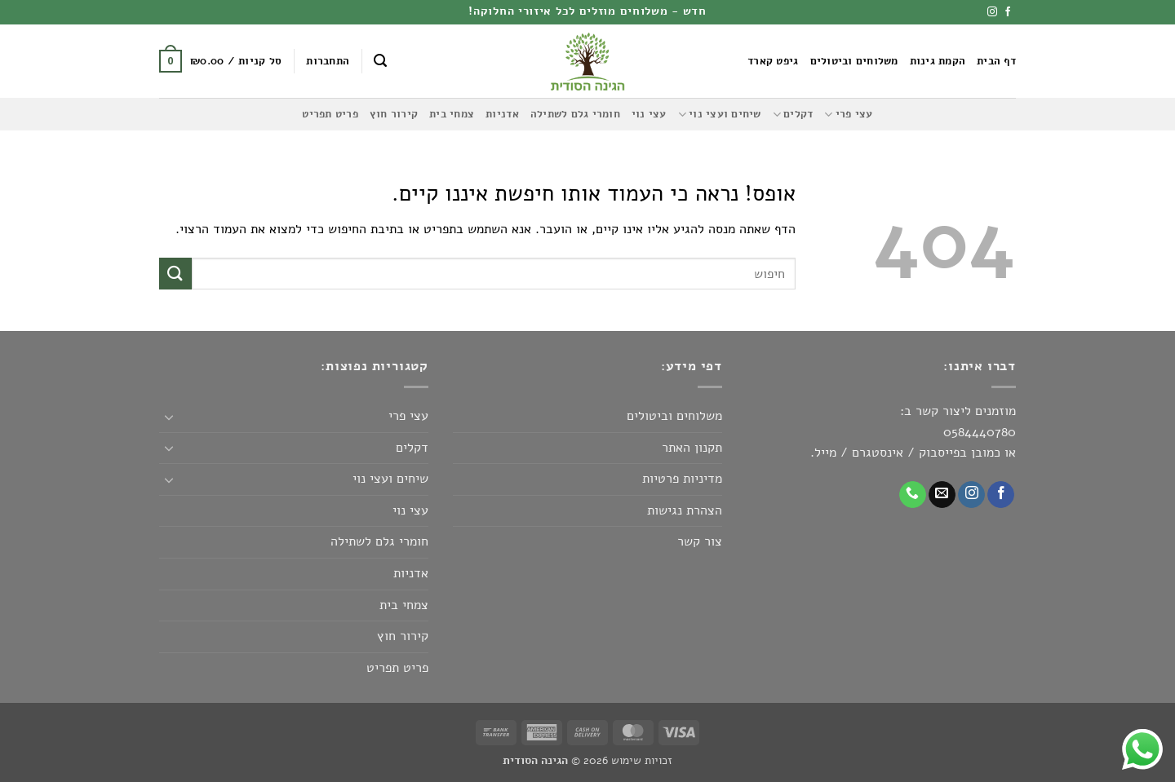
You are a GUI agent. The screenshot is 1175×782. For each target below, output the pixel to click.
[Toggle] (169, 416)
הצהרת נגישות (684, 510)
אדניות (502, 114)
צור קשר (699, 541)
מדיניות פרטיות (682, 479)
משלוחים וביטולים (854, 61)
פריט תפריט (330, 114)
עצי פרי (848, 114)
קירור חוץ (394, 114)
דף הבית (996, 61)
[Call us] (912, 495)
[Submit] (175, 273)
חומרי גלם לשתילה (575, 114)
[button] (380, 61)
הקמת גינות (938, 61)
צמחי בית (451, 114)
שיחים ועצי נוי (719, 114)
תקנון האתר (692, 448)
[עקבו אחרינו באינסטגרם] (992, 12)
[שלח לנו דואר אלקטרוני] (942, 495)
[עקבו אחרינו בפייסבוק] (1008, 12)
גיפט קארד (772, 61)
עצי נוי (649, 114)
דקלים (793, 114)
